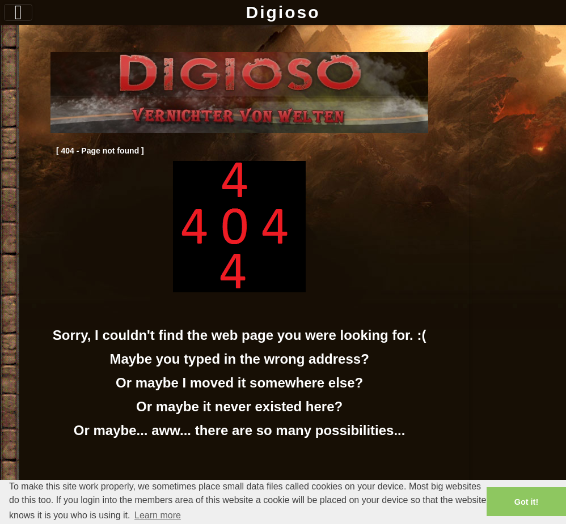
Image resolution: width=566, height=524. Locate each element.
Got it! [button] (526, 501)
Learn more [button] (157, 515)
